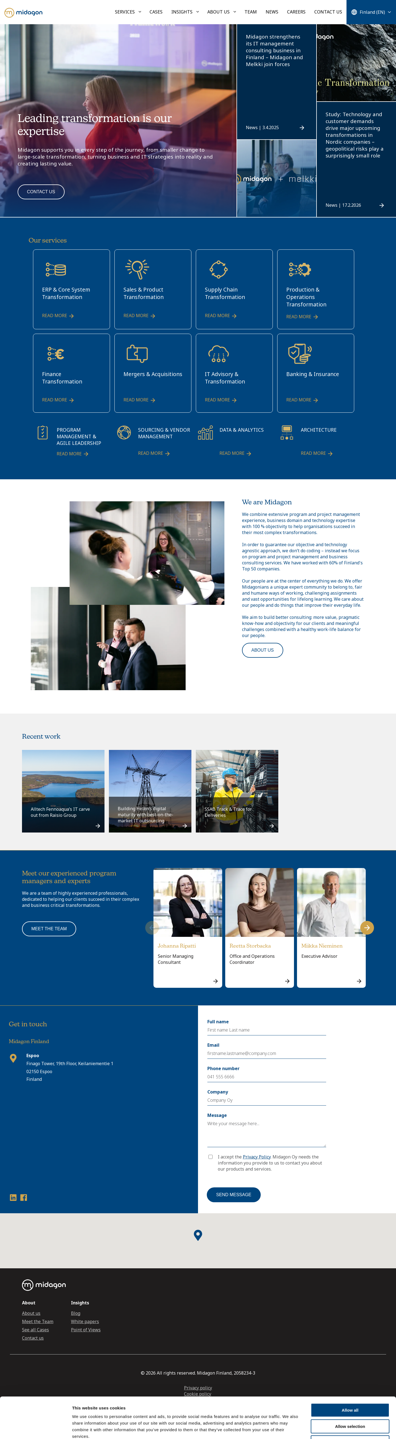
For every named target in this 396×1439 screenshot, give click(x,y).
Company (217, 1092)
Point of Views (86, 1330)
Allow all (350, 1371)
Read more (58, 315)
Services (125, 12)
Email (213, 1045)
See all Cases (35, 1330)
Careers (296, 12)
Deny (350, 1404)
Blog (75, 1313)
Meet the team (49, 928)
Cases (156, 12)
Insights (182, 12)
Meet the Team (37, 1321)
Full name (218, 1022)
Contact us (328, 12)
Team (250, 12)
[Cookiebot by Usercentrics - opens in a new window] (36, 1428)
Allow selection (350, 1388)
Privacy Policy (257, 1157)
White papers (85, 1321)
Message (217, 1115)
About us (218, 12)
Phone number (223, 1068)
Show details (288, 1428)
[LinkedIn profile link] (13, 1198)
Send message (233, 1194)
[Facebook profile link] (23, 1198)
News (272, 12)
